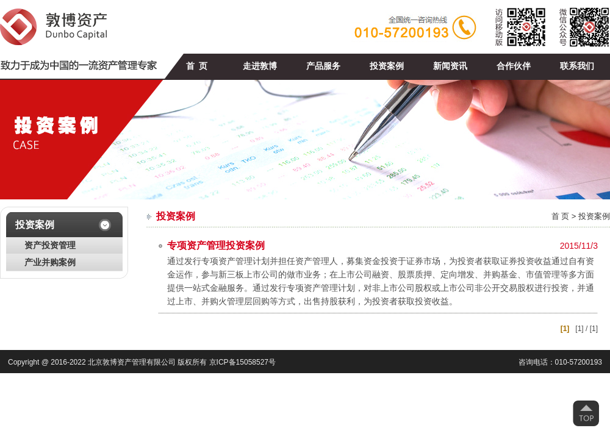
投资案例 (387, 66)
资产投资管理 (50, 245)
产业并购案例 (50, 262)
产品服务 (323, 66)
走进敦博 (260, 66)
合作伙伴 (514, 66)
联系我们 (577, 66)
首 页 (196, 66)
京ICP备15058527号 (242, 362)
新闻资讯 (450, 66)
